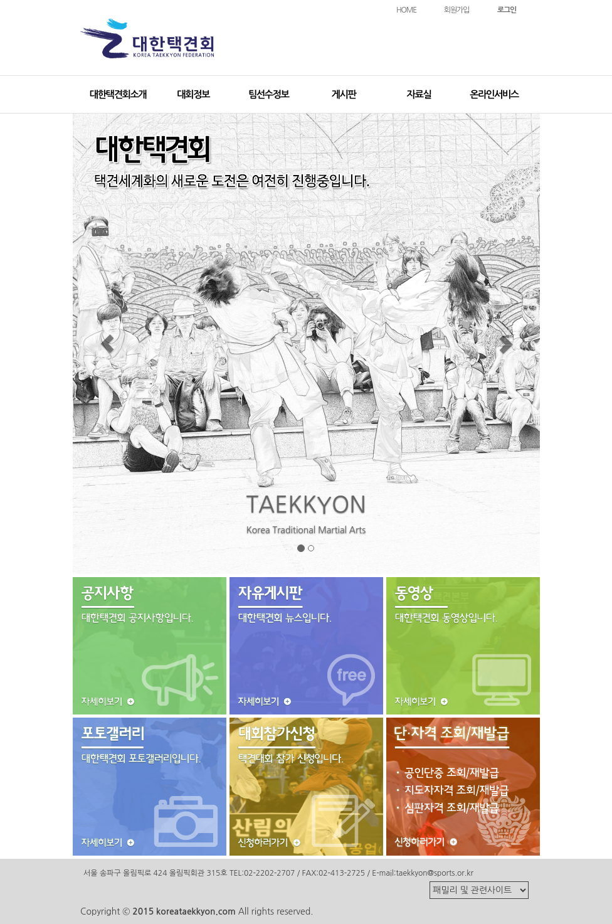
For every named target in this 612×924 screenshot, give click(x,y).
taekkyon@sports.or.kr (434, 873)
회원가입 (456, 10)
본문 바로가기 (0, 0)
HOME (406, 10)
